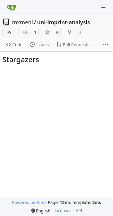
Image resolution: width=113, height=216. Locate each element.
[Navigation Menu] (104, 7)
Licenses (63, 210)
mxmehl (22, 22)
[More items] (106, 44)
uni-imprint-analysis (63, 22)
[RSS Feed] (9, 32)
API (79, 210)
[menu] (40, 211)
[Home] (11, 7)
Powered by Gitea (29, 202)
